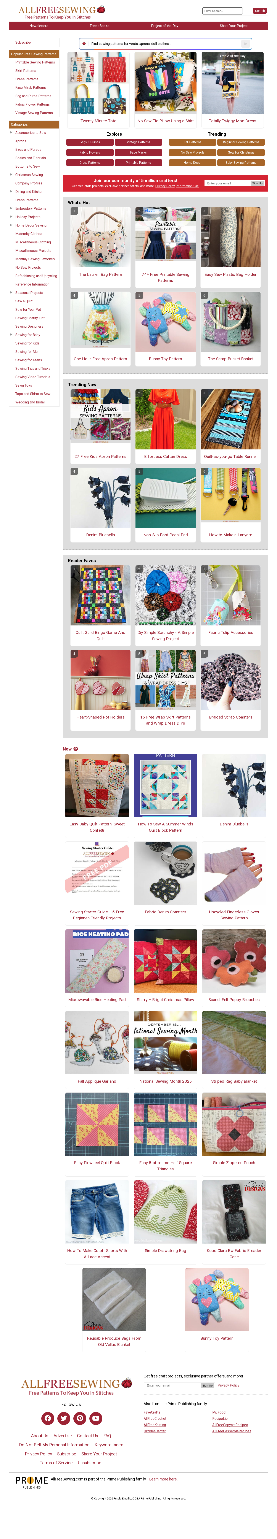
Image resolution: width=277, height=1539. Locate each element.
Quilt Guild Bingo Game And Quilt (100, 635)
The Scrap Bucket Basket (230, 358)
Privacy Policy (165, 186)
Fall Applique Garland (97, 1081)
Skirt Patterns (25, 71)
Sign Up (257, 183)
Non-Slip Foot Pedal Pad (165, 534)
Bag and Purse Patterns (33, 96)
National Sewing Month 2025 (165, 1081)
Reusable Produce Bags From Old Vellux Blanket (114, 1341)
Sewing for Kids (27, 343)
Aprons (20, 141)
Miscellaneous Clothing (33, 242)
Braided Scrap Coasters (230, 717)
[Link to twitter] (63, 1418)
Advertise (62, 1435)
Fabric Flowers (90, 152)
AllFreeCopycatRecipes (230, 1425)
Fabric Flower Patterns (32, 104)
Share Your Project (99, 1453)
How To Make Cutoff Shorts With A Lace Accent (97, 1253)
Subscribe (23, 42)
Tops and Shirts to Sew (32, 394)
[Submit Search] (260, 11)
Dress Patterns (27, 79)
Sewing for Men (27, 352)
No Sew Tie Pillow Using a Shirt (165, 120)
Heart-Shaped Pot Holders (100, 717)
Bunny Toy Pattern (165, 358)
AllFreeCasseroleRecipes (231, 1431)
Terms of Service (56, 1462)
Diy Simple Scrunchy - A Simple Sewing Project (165, 635)
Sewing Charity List (30, 318)
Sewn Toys (23, 385)
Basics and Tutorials (30, 158)
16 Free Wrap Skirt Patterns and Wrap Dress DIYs (165, 720)
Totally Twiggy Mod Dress (232, 120)
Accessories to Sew (30, 133)
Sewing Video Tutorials (32, 377)
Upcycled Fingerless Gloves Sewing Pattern (234, 915)
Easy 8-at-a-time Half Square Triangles (165, 1165)
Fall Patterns (192, 142)
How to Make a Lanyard (230, 534)
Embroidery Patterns (31, 208)
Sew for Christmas (241, 152)
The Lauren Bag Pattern (100, 274)
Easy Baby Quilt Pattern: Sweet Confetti (97, 827)
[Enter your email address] (172, 1385)
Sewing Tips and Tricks (32, 369)
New (70, 749)
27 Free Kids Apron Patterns (100, 456)
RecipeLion (220, 1419)
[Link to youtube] (95, 1418)
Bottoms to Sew (27, 166)
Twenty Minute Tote (98, 120)
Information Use (187, 186)
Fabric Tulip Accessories (230, 632)
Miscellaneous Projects (33, 251)
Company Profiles (28, 183)
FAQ (107, 1435)
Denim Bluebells (100, 534)
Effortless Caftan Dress (165, 456)
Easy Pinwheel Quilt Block (97, 1162)
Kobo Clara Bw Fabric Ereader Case (234, 1253)
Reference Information (32, 284)
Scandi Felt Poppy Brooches (234, 999)
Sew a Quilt (23, 301)
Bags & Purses (90, 142)
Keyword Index (109, 1444)
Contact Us (87, 1435)
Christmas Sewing (29, 175)
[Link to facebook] (47, 1418)
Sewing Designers (29, 326)
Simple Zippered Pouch (234, 1162)
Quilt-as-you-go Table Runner (230, 456)
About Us (39, 1435)
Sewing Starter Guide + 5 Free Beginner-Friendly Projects (97, 915)
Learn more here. (163, 1479)
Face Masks (138, 152)
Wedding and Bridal (30, 402)
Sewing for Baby (27, 335)
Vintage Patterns (138, 142)
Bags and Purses (28, 150)
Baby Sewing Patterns (241, 163)
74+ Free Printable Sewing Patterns (165, 277)
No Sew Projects (28, 267)
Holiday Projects (27, 217)
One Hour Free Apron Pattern (100, 358)
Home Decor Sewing (31, 225)
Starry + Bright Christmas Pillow (165, 999)
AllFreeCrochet (155, 1419)
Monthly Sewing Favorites (35, 259)
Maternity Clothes (28, 234)
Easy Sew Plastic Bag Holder (231, 274)
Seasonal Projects (29, 293)
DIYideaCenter (155, 1431)
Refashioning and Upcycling (36, 276)
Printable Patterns (138, 163)
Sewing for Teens (28, 360)
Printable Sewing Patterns (35, 62)
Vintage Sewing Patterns (34, 113)
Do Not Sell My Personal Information (54, 1444)
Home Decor (193, 163)
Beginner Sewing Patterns (241, 142)
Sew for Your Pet (28, 310)
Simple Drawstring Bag (165, 1250)
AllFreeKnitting (155, 1425)
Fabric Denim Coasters (165, 911)
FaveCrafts (152, 1412)
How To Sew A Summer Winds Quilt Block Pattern (165, 827)
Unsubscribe (89, 1462)
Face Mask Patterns (30, 88)
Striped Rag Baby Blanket (234, 1081)
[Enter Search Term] (222, 10)
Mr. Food (218, 1412)
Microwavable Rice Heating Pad (97, 999)
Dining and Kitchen (29, 192)
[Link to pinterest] (79, 1418)
